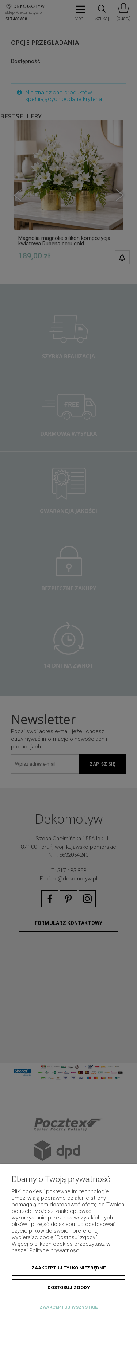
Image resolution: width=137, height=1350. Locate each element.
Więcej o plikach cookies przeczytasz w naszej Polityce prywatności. (61, 1247)
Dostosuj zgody (68, 1287)
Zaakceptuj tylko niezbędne (68, 1268)
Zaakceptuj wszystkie (68, 1307)
